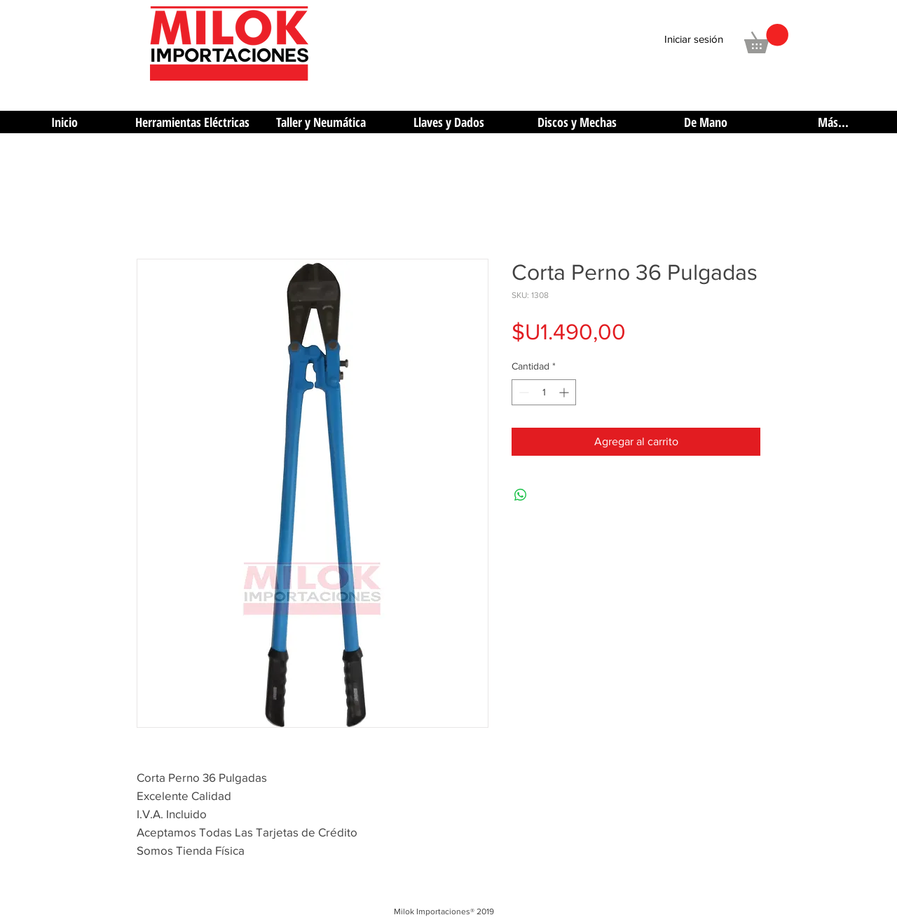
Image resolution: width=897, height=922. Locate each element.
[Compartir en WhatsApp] (520, 495)
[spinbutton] (543, 392)
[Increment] (565, 392)
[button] (766, 38)
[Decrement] (522, 392)
